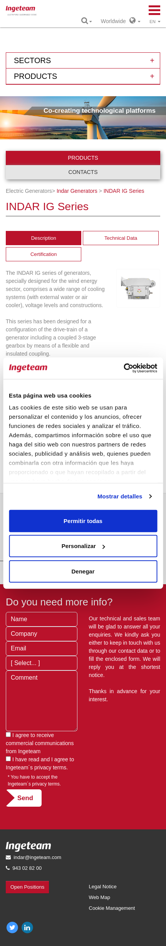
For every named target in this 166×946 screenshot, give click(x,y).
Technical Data (120, 238)
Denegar (82, 571)
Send (25, 798)
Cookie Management (112, 908)
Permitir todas (83, 520)
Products (83, 158)
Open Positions (27, 887)
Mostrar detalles (120, 496)
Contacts (83, 172)
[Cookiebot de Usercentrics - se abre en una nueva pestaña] (123, 368)
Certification (43, 254)
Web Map (99, 897)
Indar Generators (77, 191)
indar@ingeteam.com (37, 857)
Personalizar (83, 546)
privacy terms (50, 767)
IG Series (124, 191)
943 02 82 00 (27, 868)
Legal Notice (103, 886)
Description (43, 238)
